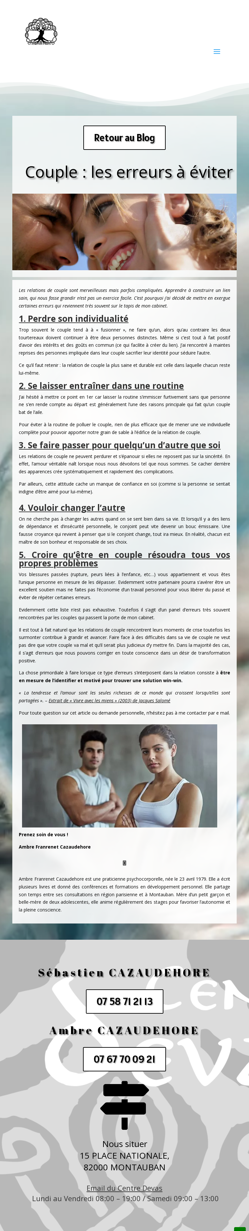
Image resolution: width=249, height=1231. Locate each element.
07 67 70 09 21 (124, 1059)
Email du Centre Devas (124, 1188)
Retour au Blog (124, 137)
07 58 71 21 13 (125, 1001)
